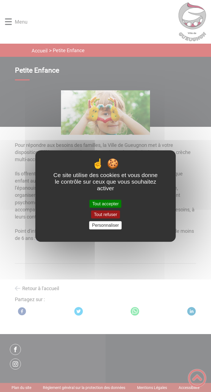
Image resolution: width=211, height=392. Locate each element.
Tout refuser (105, 214)
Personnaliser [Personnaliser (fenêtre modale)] (105, 225)
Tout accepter (105, 203)
